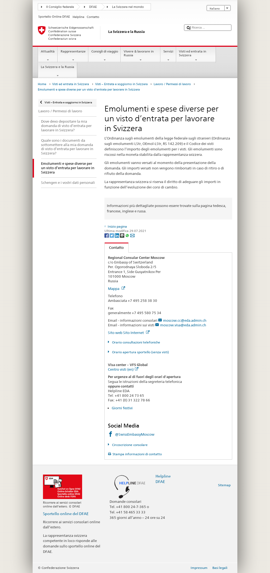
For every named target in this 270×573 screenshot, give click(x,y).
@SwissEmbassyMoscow (134, 434)
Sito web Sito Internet (129, 332)
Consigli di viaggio (104, 55)
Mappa (116, 288)
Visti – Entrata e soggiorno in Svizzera (121, 84)
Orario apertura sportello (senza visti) (140, 352)
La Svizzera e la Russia (57, 71)
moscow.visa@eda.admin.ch (183, 325)
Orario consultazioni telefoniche (135, 342)
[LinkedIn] (117, 235)
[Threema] (122, 235)
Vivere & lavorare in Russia (140, 55)
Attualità (47, 55)
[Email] (132, 235)
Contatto (114, 247)
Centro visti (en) (123, 369)
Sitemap (224, 485)
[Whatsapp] (127, 235)
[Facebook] (107, 235)
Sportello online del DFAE (66, 513)
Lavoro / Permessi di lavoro (172, 84)
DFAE (93, 7)
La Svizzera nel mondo (128, 7)
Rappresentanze (73, 55)
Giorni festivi (122, 408)
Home (42, 84)
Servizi (168, 55)
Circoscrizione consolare (129, 445)
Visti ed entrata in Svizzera (196, 55)
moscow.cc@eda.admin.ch (184, 320)
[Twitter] (112, 235)
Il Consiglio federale (60, 7)
